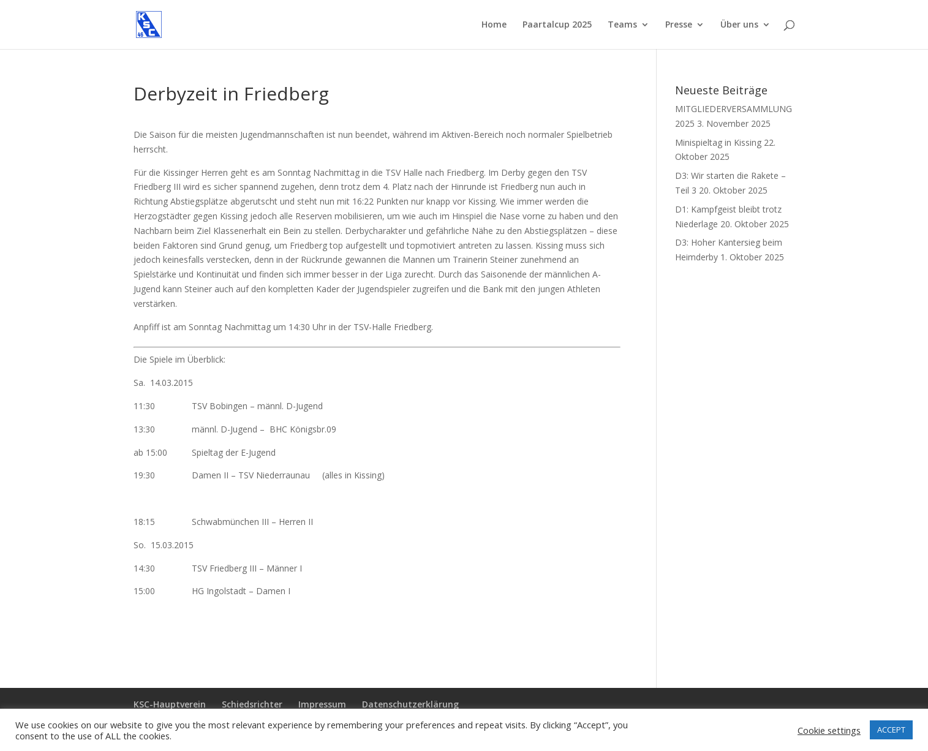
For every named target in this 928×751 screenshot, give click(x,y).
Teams (622, 25)
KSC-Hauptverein (170, 704)
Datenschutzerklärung (410, 704)
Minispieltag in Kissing (718, 142)
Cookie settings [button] (829, 730)
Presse (678, 25)
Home (494, 25)
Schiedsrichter (252, 704)
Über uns (739, 25)
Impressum (322, 704)
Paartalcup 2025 (557, 25)
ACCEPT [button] (891, 729)
